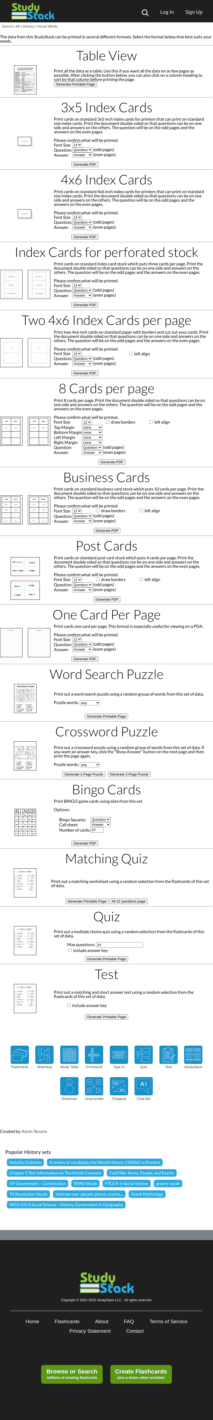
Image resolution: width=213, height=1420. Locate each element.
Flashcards (67, 1321)
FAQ (129, 1321)
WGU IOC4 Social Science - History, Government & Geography (66, 1204)
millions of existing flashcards (72, 1374)
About (101, 1321)
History (28, 26)
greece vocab (168, 1183)
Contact (135, 1331)
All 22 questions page (128, 901)
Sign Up (193, 12)
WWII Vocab (85, 1183)
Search (7, 26)
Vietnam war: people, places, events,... (89, 1193)
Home (32, 1321)
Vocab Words (47, 26)
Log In (167, 12)
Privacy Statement (90, 1331)
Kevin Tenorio (34, 1131)
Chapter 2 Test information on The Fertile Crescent (55, 1172)
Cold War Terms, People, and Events (141, 1172)
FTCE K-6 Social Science (126, 1183)
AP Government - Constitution (37, 1183)
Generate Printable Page (75, 84)
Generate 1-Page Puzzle (83, 774)
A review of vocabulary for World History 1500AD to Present (104, 1162)
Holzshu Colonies (25, 1162)
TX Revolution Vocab (28, 1193)
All (18, 26)
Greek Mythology (147, 1193)
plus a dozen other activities (141, 1374)
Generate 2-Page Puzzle (129, 774)
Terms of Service (169, 1321)
